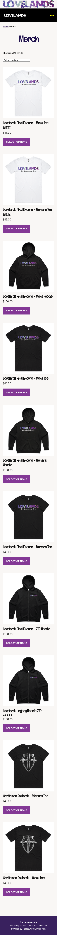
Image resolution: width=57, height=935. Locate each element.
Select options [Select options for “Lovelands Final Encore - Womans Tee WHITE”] (16, 228)
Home (6, 26)
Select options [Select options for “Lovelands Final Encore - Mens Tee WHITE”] (16, 142)
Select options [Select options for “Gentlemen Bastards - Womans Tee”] (16, 810)
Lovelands (32, 922)
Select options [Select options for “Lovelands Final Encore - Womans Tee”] (16, 561)
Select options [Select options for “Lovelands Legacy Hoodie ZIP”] (16, 728)
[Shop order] (16, 60)
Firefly (43, 929)
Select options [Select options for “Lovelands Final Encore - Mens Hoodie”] (16, 310)
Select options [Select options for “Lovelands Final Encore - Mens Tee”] (16, 392)
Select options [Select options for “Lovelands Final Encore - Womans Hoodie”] (16, 479)
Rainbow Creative (30, 929)
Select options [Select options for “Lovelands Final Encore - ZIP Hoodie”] (16, 643)
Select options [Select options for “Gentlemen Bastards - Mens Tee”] (16, 892)
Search (22, 925)
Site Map (14, 925)
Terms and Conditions (37, 925)
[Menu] (52, 15)
